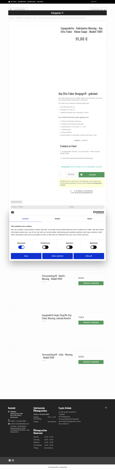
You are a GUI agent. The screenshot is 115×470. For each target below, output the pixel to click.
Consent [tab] (25, 218)
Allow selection (57, 256)
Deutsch (92, 1)
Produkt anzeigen (91, 283)
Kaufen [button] (87, 174)
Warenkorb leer (99, 9)
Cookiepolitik (62, 467)
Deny (26, 256)
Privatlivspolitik (53, 467)
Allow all (89, 256)
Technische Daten (16, 202)
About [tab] (89, 218)
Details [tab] (57, 218)
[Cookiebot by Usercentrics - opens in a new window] (94, 212)
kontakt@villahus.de (22, 424)
